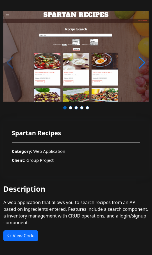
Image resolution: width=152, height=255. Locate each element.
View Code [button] (21, 236)
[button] (65, 107)
